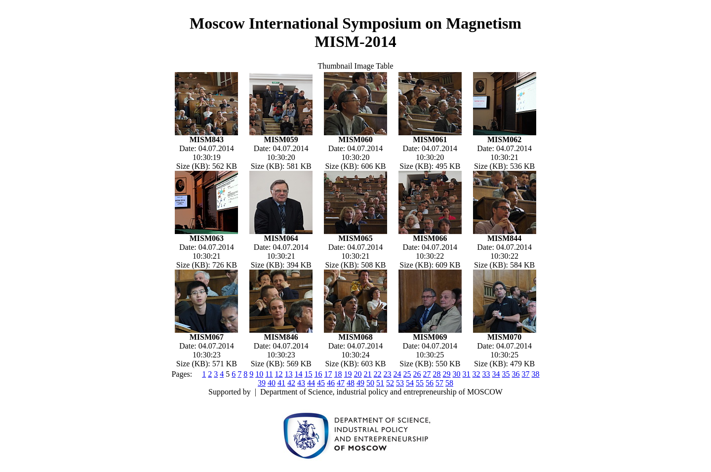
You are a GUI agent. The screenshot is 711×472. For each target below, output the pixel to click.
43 (301, 383)
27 (427, 374)
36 (516, 374)
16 (318, 374)
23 (388, 374)
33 (486, 374)
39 (262, 383)
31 (467, 374)
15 (309, 374)
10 (259, 374)
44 (311, 383)
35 (506, 374)
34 (496, 374)
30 (457, 374)
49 (360, 383)
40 (272, 383)
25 (407, 374)
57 (439, 383)
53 (400, 383)
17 (328, 374)
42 (291, 383)
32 (476, 374)
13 (289, 374)
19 (348, 374)
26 (417, 374)
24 (397, 374)
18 (338, 374)
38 (536, 374)
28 (437, 374)
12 (279, 374)
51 (380, 383)
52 (390, 383)
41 (281, 383)
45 (321, 383)
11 (269, 374)
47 (341, 383)
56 (430, 383)
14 (299, 374)
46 (331, 383)
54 (410, 383)
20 (358, 374)
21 (368, 374)
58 (449, 383)
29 (447, 374)
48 (351, 383)
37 (526, 374)
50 (370, 383)
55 (420, 383)
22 (378, 374)
